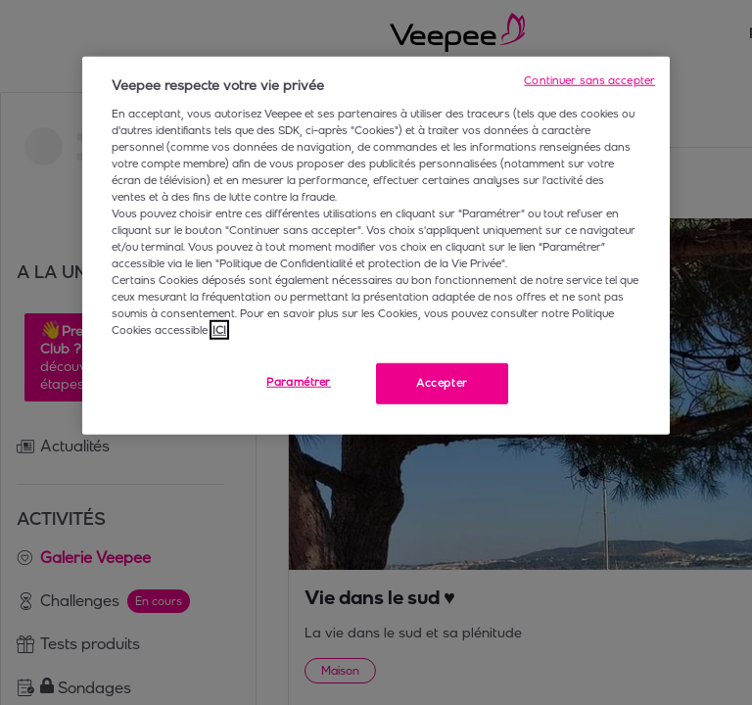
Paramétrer (298, 382)
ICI (219, 330)
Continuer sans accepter (589, 80)
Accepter (442, 383)
